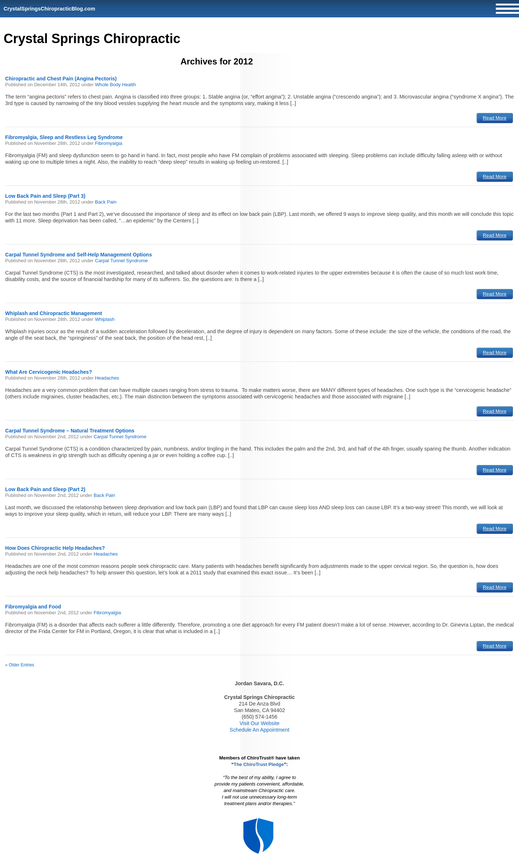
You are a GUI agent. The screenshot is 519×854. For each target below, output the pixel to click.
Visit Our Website (259, 723)
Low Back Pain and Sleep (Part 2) (45, 489)
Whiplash (104, 319)
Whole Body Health (115, 84)
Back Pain (105, 202)
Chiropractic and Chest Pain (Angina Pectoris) (61, 78)
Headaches (107, 378)
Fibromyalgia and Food (33, 607)
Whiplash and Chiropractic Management (53, 313)
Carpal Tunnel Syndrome (121, 260)
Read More (494, 118)
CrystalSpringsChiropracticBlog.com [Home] (49, 9)
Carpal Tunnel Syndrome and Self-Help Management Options (78, 255)
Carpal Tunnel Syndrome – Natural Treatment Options (69, 431)
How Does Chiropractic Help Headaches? (55, 548)
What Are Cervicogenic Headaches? (48, 372)
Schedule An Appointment (259, 730)
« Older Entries (19, 664)
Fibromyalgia (108, 143)
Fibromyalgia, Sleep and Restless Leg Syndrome (63, 137)
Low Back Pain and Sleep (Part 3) (45, 196)
